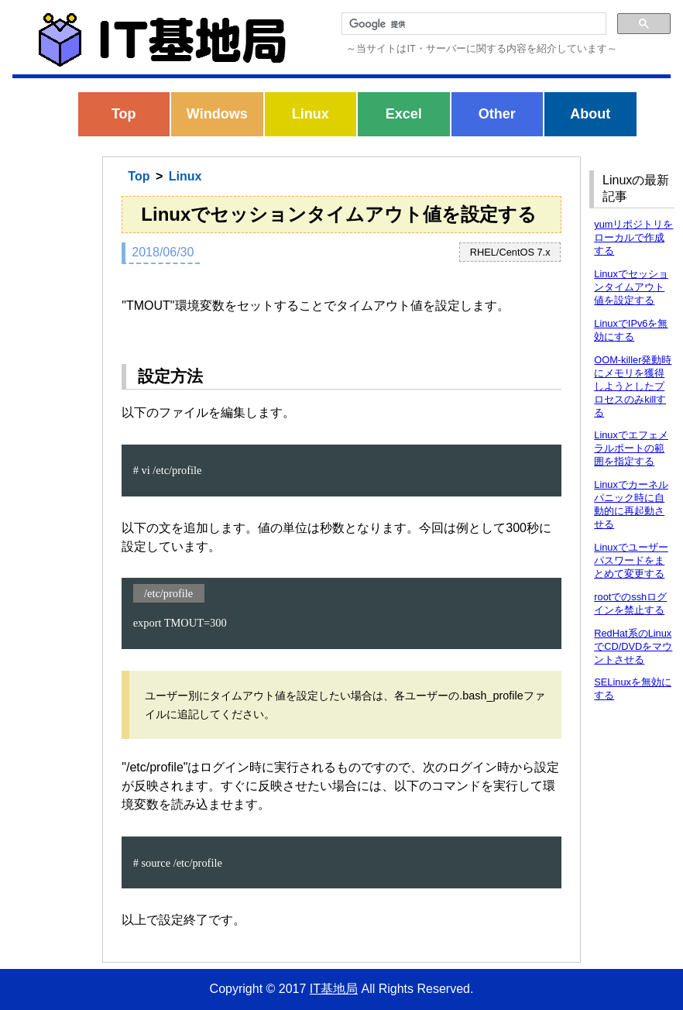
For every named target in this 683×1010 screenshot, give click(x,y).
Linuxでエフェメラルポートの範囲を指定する (631, 448)
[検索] (472, 24)
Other (497, 114)
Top (124, 114)
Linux (310, 114)
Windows (217, 114)
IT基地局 (334, 988)
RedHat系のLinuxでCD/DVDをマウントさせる (633, 646)
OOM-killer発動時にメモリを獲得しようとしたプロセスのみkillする (632, 386)
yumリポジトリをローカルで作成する (633, 237)
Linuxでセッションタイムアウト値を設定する (631, 287)
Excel (404, 114)
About (590, 114)
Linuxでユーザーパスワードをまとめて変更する (631, 560)
